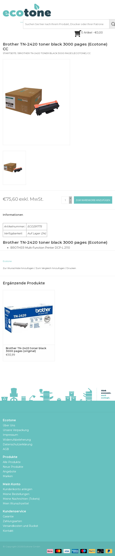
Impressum (10, 434)
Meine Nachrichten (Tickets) (21, 498)
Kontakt (8, 530)
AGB (6, 449)
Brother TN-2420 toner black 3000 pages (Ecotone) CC (54, 53)
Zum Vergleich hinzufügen (50, 268)
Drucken (71, 268)
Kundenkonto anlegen (17, 489)
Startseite (9, 53)
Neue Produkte (13, 466)
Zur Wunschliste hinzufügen (18, 268)
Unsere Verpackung (16, 430)
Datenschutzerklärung (17, 444)
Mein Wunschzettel (16, 503)
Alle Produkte (12, 462)
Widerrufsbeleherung (17, 439)
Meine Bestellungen (16, 494)
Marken (8, 476)
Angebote (9, 471)
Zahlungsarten (12, 521)
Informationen (13, 214)
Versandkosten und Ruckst (20, 526)
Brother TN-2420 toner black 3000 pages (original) (26, 350)
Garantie (8, 516)
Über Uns (9, 425)
